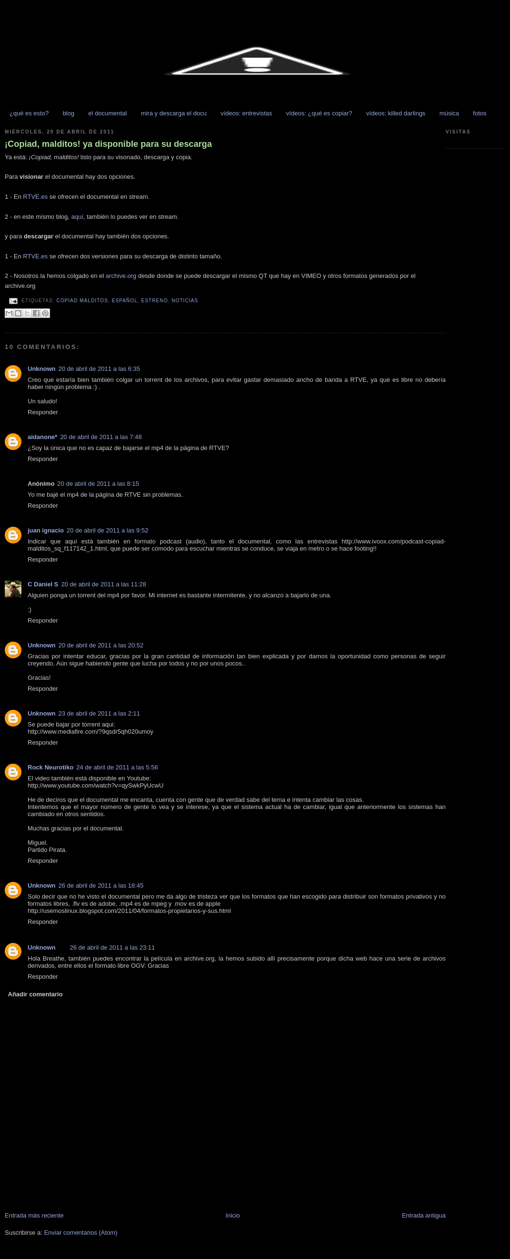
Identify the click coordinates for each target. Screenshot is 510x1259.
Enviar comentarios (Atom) (80, 1232)
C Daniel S (43, 584)
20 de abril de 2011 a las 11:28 (103, 584)
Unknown (42, 368)
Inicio (232, 1215)
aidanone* (42, 436)
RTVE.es (35, 196)
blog (68, 113)
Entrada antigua (424, 1215)
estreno (154, 300)
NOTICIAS (185, 300)
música (449, 113)
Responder (43, 412)
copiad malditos (82, 300)
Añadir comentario (35, 994)
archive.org (121, 275)
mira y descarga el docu (173, 113)
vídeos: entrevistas (246, 113)
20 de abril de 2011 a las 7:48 (101, 436)
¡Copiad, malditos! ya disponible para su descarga (108, 144)
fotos (479, 113)
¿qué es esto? (29, 113)
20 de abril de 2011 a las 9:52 (107, 530)
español (124, 300)
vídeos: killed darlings (395, 113)
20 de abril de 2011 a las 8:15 (98, 483)
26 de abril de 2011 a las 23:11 (112, 947)
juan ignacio (46, 530)
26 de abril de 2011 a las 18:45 (101, 885)
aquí (77, 216)
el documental (107, 113)
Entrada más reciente (34, 1215)
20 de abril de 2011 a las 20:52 (101, 645)
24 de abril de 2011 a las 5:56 (117, 767)
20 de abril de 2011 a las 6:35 (99, 368)
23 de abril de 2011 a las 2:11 (99, 713)
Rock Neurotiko (50, 767)
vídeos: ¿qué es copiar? (319, 113)
